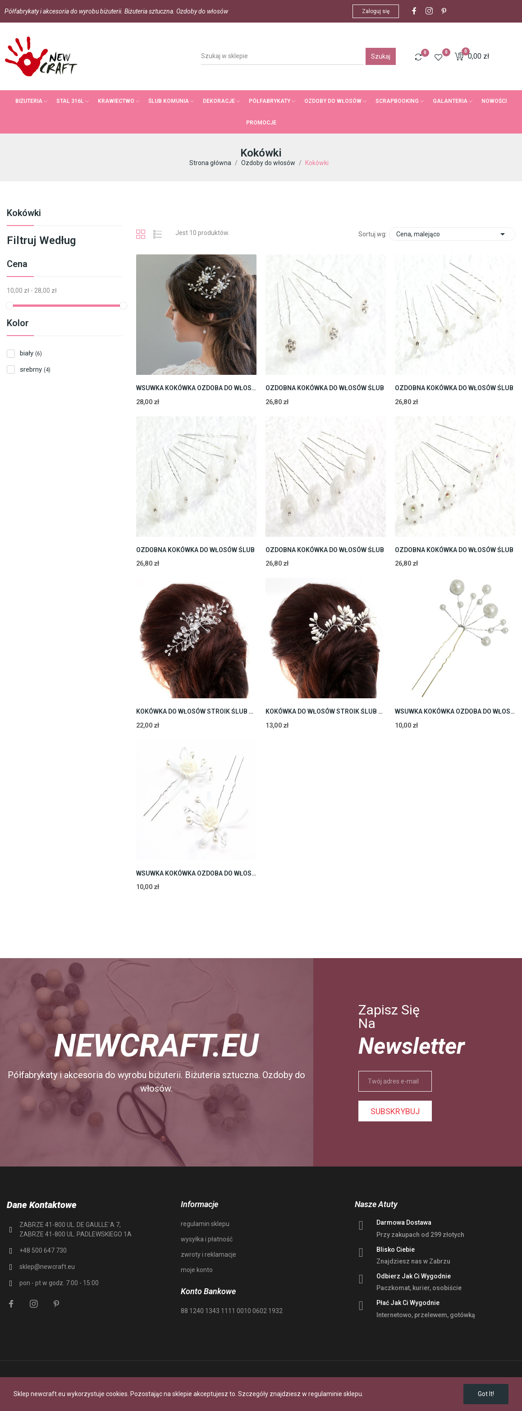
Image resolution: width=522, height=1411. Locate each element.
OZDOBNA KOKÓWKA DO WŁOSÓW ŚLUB (325, 388)
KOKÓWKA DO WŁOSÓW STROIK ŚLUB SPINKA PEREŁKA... (326, 711)
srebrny (35, 369)
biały (31, 353)
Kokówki (24, 213)
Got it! (486, 1393)
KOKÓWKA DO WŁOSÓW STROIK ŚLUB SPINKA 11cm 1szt (196, 711)
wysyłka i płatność (207, 1239)
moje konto (197, 1269)
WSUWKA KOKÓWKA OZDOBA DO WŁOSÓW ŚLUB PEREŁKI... (455, 711)
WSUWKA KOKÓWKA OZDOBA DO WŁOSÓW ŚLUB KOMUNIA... (196, 388)
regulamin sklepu (205, 1223)
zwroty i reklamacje (208, 1254)
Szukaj (380, 56)
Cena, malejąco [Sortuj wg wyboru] (452, 234)
